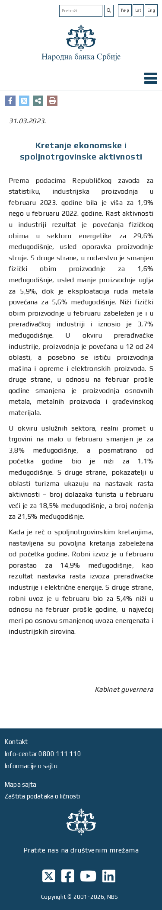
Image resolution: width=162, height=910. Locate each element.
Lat (138, 10)
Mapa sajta (20, 784)
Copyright (53, 897)
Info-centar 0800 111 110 (42, 753)
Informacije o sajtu (30, 766)
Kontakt (16, 741)
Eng (151, 10)
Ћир (125, 10)
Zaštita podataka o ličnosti (42, 796)
